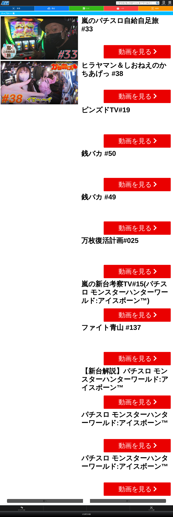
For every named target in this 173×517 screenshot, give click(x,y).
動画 (155, 8)
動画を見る (135, 51)
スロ (86, 8)
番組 (51, 8)
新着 (16, 8)
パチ (120, 8)
